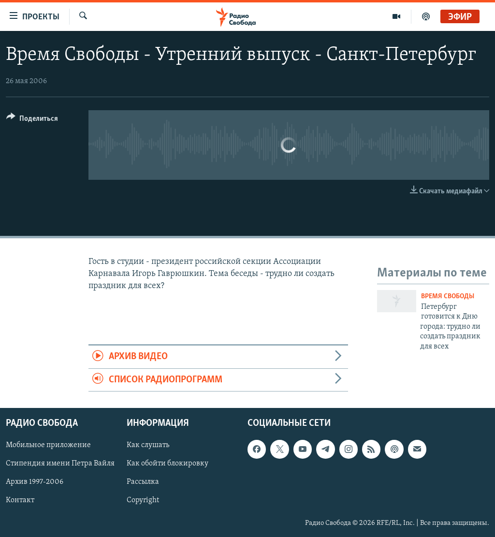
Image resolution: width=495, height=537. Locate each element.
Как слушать (148, 445)
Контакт (20, 501)
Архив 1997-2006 (34, 482)
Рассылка (143, 482)
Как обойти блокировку (167, 464)
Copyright (143, 501)
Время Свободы (447, 296)
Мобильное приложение (48, 445)
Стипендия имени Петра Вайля (60, 464)
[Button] (32, 120)
